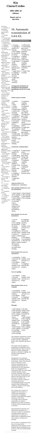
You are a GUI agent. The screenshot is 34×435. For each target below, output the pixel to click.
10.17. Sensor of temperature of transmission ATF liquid (5, 118)
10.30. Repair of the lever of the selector (5, 178)
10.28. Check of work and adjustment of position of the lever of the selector (6, 169)
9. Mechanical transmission (5, 47)
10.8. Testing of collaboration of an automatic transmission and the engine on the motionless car (6, 76)
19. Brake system (6, 200)
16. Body (4, 194)
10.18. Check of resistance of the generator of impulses (5, 124)
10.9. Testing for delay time (5, 82)
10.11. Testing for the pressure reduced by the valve (6, 90)
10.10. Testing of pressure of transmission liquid (5, 86)
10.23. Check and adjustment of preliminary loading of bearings (6, 150)
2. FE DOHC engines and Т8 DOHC (4, 32)
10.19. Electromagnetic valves (5, 129)
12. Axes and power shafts (4, 184)
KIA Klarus (4, 26)
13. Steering (5, 187)
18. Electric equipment (4, 197)
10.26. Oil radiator (6, 162)
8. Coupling (5, 45)
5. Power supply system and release (5, 40)
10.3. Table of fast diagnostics (6, 59)
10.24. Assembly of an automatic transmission (5, 155)
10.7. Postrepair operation (5, 70)
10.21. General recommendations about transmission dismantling (5, 138)
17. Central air (5, 195)
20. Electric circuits (4, 202)
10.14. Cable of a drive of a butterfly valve (5, 107)
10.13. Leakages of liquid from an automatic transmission (5, 102)
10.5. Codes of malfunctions (5, 64)
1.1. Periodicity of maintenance (5, 28)
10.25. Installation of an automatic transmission (6, 159)
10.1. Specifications (4, 51)
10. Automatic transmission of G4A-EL (20, 33)
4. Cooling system (6, 38)
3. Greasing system (4, 35)
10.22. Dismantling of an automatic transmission (5, 144)
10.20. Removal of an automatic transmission (6, 133)
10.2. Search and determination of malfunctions (5, 55)
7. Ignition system (6, 43)
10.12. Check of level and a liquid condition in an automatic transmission (5, 95)
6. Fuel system (5, 42)
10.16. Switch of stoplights (5, 113)
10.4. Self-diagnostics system (5, 61)
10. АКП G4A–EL (6, 49)
